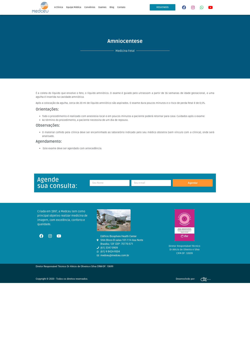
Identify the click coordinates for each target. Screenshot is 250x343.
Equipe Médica (73, 7)
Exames (102, 7)
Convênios (89, 7)
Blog (112, 7)
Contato (121, 7)
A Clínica (58, 7)
